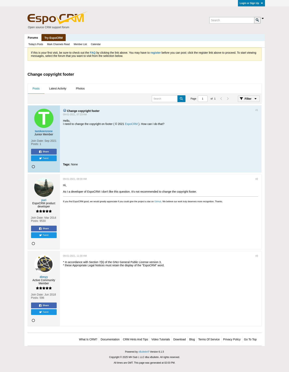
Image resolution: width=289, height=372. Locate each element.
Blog (192, 339)
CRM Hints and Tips (135, 339)
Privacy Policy (232, 339)
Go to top (250, 339)
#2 (256, 179)
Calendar (96, 44)
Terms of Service (209, 339)
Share (44, 151)
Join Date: (37, 140)
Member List (80, 44)
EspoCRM (131, 124)
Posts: (35, 144)
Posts (36, 88)
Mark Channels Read (58, 44)
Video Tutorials (160, 339)
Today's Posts (35, 44)
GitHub (157, 201)
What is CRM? (88, 339)
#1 (256, 110)
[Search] (231, 20)
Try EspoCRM (53, 37)
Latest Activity (57, 88)
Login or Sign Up (251, 3)
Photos (80, 88)
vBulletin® (143, 351)
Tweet (43, 158)
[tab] (36, 88)
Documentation (110, 339)
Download (179, 339)
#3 (256, 255)
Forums (33, 37)
